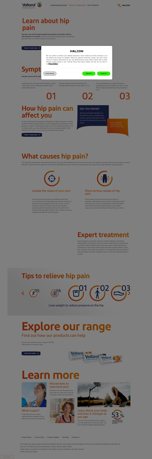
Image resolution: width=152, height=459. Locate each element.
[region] (76, 62)
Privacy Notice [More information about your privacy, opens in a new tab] (53, 64)
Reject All (89, 73)
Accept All (104, 73)
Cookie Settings (49, 73)
